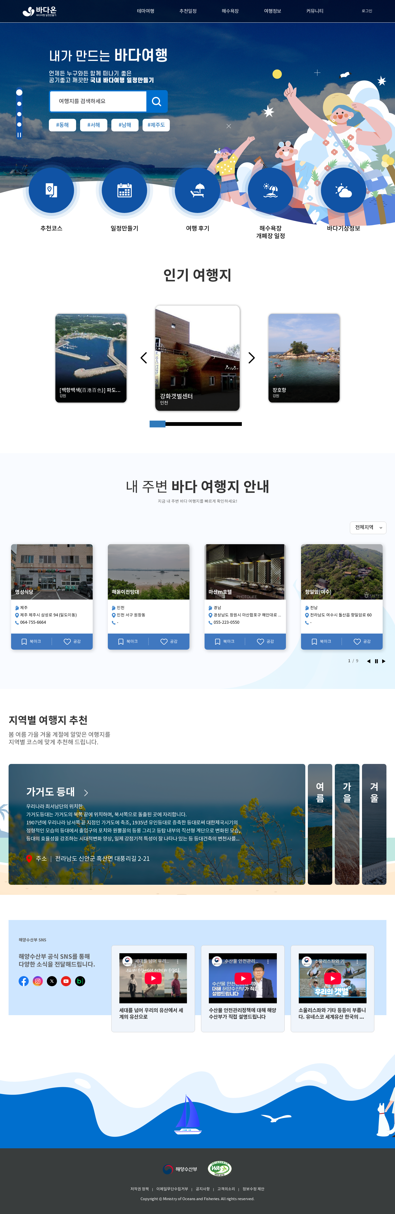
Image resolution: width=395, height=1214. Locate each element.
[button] (19, 92)
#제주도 (156, 125)
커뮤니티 (314, 11)
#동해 (62, 125)
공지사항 (203, 1189)
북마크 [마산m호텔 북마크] (225, 642)
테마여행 (145, 11)
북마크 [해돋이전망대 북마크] (128, 642)
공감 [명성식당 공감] (72, 642)
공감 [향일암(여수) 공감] (362, 642)
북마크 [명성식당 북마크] (31, 642)
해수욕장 (230, 11)
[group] (153, 988)
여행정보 (272, 11)
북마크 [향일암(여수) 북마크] (321, 642)
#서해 (93, 125)
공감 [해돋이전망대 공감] (169, 642)
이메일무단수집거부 (172, 1189)
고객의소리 (226, 1189)
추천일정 (187, 11)
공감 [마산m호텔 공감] (265, 642)
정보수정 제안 (254, 1189)
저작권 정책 (139, 1189)
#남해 (125, 125)
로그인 (363, 11)
